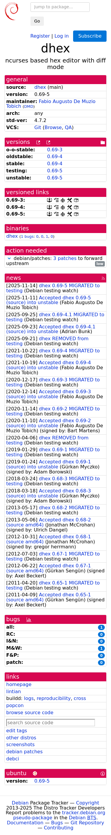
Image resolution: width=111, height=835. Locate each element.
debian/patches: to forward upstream (55, 261)
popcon (15, 705)
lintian (13, 691)
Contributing (58, 828)
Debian (20, 803)
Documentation (25, 823)
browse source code (29, 712)
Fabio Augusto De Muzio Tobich (51, 104)
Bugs (57, 823)
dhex (40, 87)
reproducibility (54, 698)
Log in (61, 35)
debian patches (24, 751)
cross (80, 698)
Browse (53, 127)
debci (12, 759)
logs (29, 698)
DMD (28, 106)
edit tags (16, 730)
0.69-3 (54, 149)
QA (68, 127)
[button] (9, 258)
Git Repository (87, 823)
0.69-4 (54, 156)
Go (37, 21)
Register (40, 35)
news (13, 277)
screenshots (20, 744)
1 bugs (27, 236)
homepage (18, 684)
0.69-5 (54, 171)
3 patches (65, 258)
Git (37, 127)
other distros (21, 738)
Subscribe (90, 36)
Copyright (87, 803)
